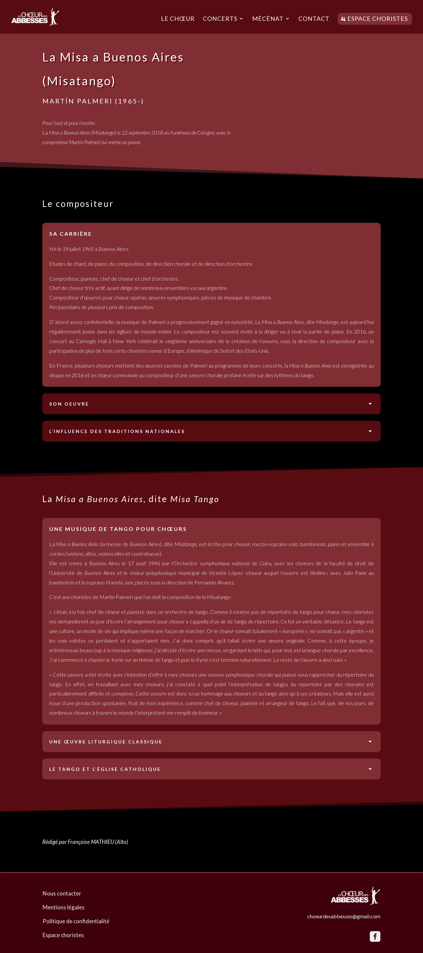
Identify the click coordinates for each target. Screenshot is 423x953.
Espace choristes (377, 18)
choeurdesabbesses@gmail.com (343, 916)
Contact (313, 19)
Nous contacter (62, 893)
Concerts (220, 19)
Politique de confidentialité (76, 921)
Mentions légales (64, 907)
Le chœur (178, 19)
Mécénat (268, 19)
